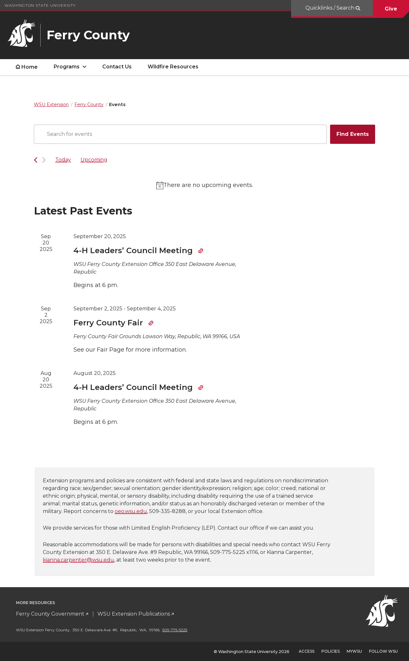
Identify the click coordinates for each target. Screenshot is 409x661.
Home (29, 67)
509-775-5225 (174, 629)
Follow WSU (383, 651)
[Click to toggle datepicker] (94, 160)
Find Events (352, 134)
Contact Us (117, 67)
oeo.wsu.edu (131, 511)
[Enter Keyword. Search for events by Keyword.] (180, 134)
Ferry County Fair (109, 322)
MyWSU (354, 651)
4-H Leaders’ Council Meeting (134, 250)
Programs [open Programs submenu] (67, 67)
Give (391, 9)
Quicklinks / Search (330, 8)
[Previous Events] (35, 160)
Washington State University (40, 5)
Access (306, 651)
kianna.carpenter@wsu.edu (78, 560)
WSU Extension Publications (133, 614)
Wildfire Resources (173, 67)
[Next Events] (44, 160)
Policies (330, 651)
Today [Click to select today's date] (63, 160)
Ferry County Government (50, 614)
